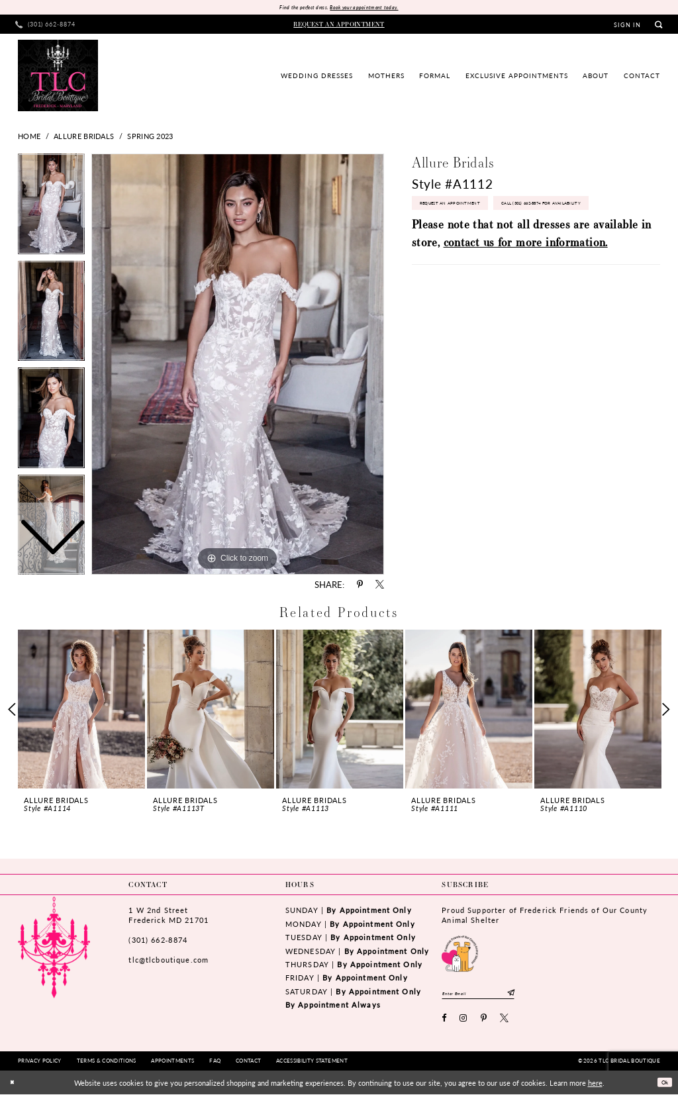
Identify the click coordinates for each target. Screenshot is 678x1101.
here (595, 1089)
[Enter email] (493, 997)
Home (29, 138)
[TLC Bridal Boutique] (58, 77)
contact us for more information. (526, 280)
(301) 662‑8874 (157, 942)
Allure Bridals (84, 138)
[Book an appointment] (339, 26)
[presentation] (81, 711)
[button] (627, 27)
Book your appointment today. (372, 8)
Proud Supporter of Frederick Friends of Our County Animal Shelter (545, 917)
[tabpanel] (237, 366)
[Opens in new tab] (460, 954)
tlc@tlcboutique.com (168, 962)
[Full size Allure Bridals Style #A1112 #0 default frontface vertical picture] (237, 366)
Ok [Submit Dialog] (661, 1089)
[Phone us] (46, 26)
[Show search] (658, 26)
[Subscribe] (540, 997)
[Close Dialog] (14, 1089)
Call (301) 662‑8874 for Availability (481, 238)
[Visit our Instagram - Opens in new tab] (463, 1026)
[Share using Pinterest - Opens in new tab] (360, 587)
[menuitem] (46, 26)
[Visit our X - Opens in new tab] (504, 1026)
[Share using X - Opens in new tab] (379, 587)
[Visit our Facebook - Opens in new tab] (444, 1026)
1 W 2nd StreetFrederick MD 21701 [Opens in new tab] (168, 917)
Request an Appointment (464, 210)
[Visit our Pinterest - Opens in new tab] (484, 1026)
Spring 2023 (150, 138)
